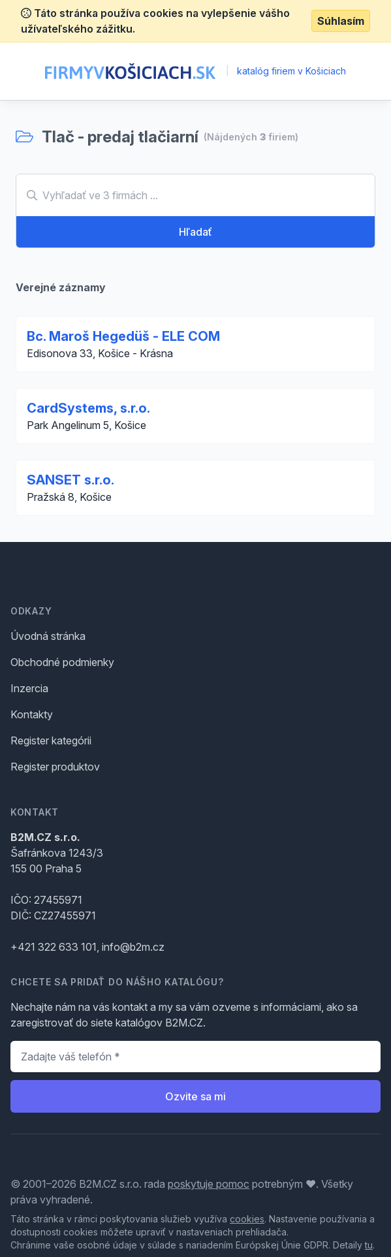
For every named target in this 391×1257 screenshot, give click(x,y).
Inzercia (29, 688)
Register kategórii (50, 740)
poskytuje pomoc (208, 1183)
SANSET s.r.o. (70, 480)
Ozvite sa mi (195, 1096)
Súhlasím (340, 20)
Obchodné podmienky (62, 662)
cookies (247, 1218)
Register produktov (55, 766)
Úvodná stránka (48, 636)
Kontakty (31, 714)
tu (369, 1244)
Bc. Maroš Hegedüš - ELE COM (123, 336)
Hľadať (195, 231)
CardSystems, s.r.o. (88, 408)
